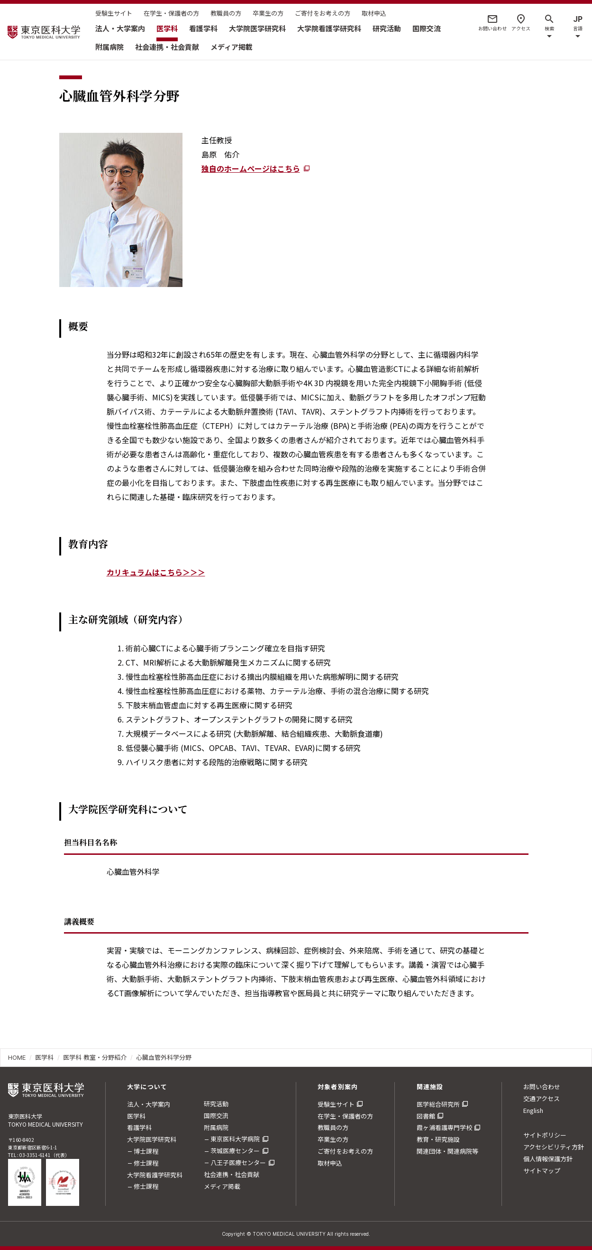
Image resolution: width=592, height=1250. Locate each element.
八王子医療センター (238, 1162)
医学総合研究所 (438, 1104)
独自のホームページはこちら (250, 168)
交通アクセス (541, 1098)
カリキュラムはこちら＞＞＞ (156, 572)
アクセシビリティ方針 (553, 1146)
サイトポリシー (544, 1134)
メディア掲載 (231, 47)
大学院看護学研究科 (329, 28)
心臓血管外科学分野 (163, 1057)
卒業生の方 (268, 13)
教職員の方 (225, 13)
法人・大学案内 (120, 28)
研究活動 (387, 28)
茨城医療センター (235, 1150)
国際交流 (426, 28)
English (533, 1110)
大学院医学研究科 (257, 28)
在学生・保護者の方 (171, 13)
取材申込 (374, 13)
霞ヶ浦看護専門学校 (444, 1127)
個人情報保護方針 (548, 1158)
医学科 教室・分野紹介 (95, 1057)
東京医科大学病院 (235, 1138)
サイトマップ (541, 1170)
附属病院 (109, 47)
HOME (17, 1057)
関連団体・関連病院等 (447, 1151)
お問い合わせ (541, 1086)
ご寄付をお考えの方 (322, 13)
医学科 (167, 28)
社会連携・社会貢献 (167, 47)
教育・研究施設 (438, 1139)
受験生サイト (113, 13)
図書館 (426, 1115)
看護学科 (203, 28)
